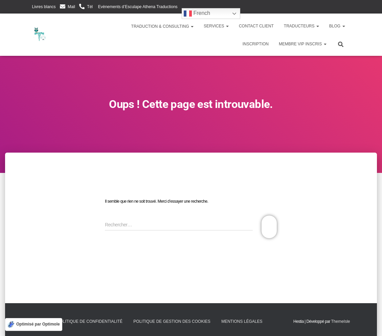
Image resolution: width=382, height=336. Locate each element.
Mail (71, 6)
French (197, 13)
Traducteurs (301, 26)
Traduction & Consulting (162, 26)
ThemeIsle (340, 321)
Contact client (256, 26)
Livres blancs (44, 6)
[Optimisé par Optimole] (33, 324)
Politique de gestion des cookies (171, 321)
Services (216, 26)
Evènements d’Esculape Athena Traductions (137, 6)
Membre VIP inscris (302, 44)
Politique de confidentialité (89, 321)
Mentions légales (241, 321)
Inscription (256, 44)
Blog (337, 26)
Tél (90, 6)
